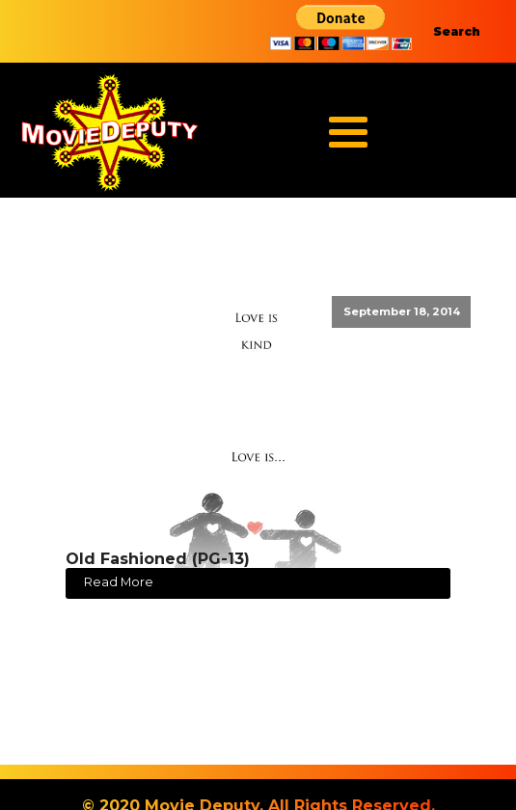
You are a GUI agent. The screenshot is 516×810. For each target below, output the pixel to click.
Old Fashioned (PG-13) (158, 559)
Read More (118, 582)
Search (456, 31)
